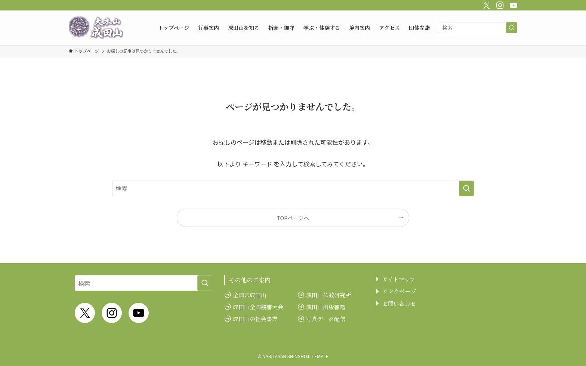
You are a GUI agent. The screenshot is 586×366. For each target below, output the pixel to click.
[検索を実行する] (511, 27)
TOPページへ (293, 218)
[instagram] (499, 4)
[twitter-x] (485, 4)
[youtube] (512, 4)
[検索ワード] (478, 27)
